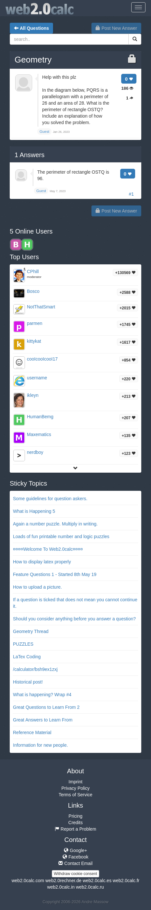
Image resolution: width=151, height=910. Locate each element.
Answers (29, 154)
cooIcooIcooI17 (42, 359)
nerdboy (35, 452)
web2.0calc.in (61, 887)
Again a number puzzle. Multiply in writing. (55, 523)
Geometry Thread (30, 631)
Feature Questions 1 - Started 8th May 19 (55, 574)
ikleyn (33, 395)
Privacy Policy (75, 788)
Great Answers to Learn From (43, 719)
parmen (34, 323)
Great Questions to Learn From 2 (46, 707)
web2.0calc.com (28, 880)
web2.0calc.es (97, 880)
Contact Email (75, 863)
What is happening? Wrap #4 (42, 694)
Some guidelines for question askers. (50, 498)
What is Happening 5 (34, 511)
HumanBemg (40, 416)
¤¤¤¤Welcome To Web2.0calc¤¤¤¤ (48, 549)
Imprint (76, 781)
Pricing (76, 816)
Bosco (33, 291)
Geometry (33, 59)
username (37, 377)
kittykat (34, 341)
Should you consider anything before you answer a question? (74, 618)
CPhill (33, 271)
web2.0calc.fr (126, 880)
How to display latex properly (42, 561)
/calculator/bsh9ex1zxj (35, 669)
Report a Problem (75, 829)
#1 (131, 194)
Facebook (75, 856)
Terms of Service (75, 794)
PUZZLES (23, 644)
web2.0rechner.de (63, 880)
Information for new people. (40, 745)
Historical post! (28, 682)
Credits (75, 822)
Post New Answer (116, 28)
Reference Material (32, 732)
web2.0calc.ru (90, 887)
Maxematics (39, 434)
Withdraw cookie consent (75, 873)
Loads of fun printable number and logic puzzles (61, 536)
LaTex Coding (27, 656)
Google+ (75, 850)
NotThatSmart (41, 306)
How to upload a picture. (37, 587)
